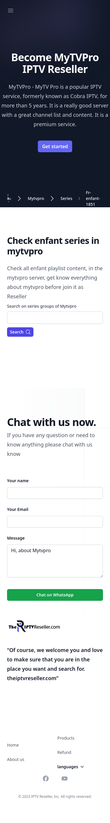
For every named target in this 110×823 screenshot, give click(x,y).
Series (66, 198)
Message (16, 538)
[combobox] (55, 318)
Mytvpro (36, 198)
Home (13, 745)
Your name (18, 480)
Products (66, 738)
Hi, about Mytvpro (55, 561)
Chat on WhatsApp (55, 595)
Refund (64, 752)
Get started (55, 146)
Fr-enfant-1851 (93, 198)
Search (20, 332)
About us (15, 759)
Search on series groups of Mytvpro (42, 306)
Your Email (17, 509)
